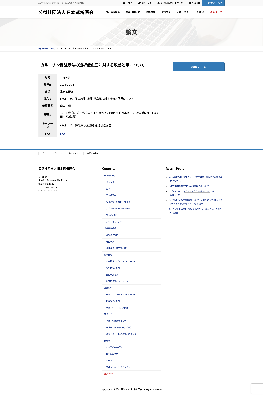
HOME (127, 3)
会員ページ (109, 373)
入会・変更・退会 (114, 222)
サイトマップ (74, 153)
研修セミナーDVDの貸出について (121, 334)
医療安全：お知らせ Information (120, 294)
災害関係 (108, 254)
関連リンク (145, 3)
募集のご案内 (112, 235)
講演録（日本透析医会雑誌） (119, 327)
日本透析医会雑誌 (114, 347)
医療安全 (108, 287)
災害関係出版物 (113, 268)
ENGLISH (194, 3)
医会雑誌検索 (112, 354)
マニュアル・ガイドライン (118, 367)
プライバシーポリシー (52, 153)
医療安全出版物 (113, 301)
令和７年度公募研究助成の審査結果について (189, 186)
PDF (62, 134)
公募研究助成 (110, 228)
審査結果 (110, 241)
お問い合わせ (213, 3)
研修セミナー (110, 314)
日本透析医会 (110, 175)
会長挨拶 (110, 182)
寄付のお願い (112, 215)
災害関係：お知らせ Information (120, 261)
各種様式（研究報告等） (117, 248)
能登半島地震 (112, 274)
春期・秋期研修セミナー (117, 321)
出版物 (107, 340)
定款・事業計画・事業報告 (118, 208)
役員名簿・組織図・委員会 (118, 202)
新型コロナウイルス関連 (117, 307)
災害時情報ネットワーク (170, 3)
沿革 (108, 189)
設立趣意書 (111, 195)
